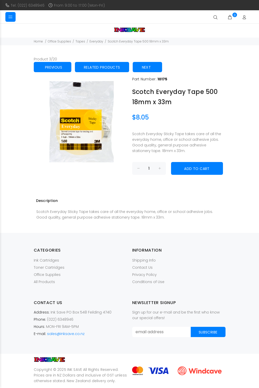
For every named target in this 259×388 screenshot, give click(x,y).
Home (38, 41)
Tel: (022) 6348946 (27, 5)
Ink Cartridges (46, 260)
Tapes (80, 41)
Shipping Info (144, 260)
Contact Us (142, 267)
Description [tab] (47, 200)
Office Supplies (59, 41)
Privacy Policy (144, 274)
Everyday (96, 41)
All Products (44, 281)
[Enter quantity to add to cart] (149, 168)
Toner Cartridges (49, 267)
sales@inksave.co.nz (66, 333)
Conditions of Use (148, 281)
